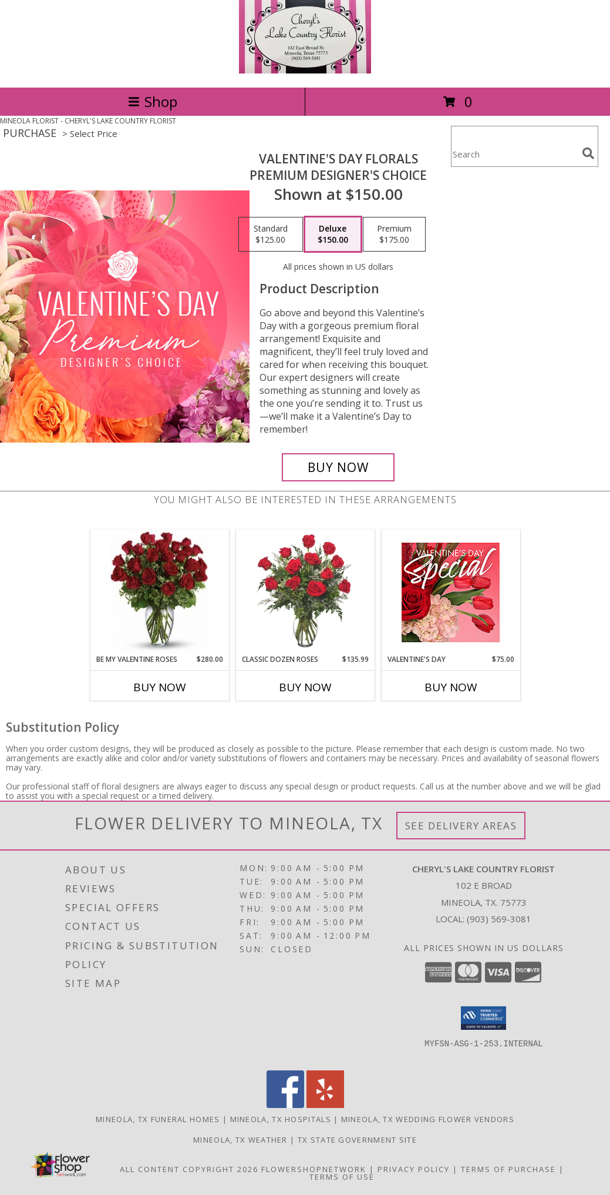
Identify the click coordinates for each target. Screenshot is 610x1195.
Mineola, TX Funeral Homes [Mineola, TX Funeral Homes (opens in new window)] (158, 1119)
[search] (588, 153)
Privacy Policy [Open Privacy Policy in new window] (414, 1169)
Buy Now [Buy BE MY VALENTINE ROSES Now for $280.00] (159, 687)
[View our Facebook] (285, 1104)
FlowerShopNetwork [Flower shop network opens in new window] (313, 1169)
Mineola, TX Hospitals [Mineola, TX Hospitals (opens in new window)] (280, 1119)
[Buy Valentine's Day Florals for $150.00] (338, 467)
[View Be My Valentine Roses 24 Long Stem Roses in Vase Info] (159, 592)
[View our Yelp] (325, 1104)
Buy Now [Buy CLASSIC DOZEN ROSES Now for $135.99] (305, 687)
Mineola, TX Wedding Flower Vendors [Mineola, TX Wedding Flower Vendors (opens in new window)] (427, 1119)
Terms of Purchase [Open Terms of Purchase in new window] (508, 1169)
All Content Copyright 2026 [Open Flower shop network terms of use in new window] (189, 1169)
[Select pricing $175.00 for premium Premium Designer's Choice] (394, 234)
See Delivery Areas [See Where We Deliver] (461, 825)
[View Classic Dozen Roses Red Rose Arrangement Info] (305, 592)
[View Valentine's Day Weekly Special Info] (451, 592)
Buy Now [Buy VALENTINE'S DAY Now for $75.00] (450, 687)
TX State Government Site (357, 1139)
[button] (483, 1018)
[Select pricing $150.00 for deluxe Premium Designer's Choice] (332, 234)
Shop (152, 101)
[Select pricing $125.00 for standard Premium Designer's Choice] (270, 234)
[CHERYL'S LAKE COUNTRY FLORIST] (305, 70)
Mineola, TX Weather (240, 1139)
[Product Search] (514, 153)
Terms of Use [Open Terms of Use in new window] (342, 1176)
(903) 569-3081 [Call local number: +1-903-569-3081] (499, 919)
